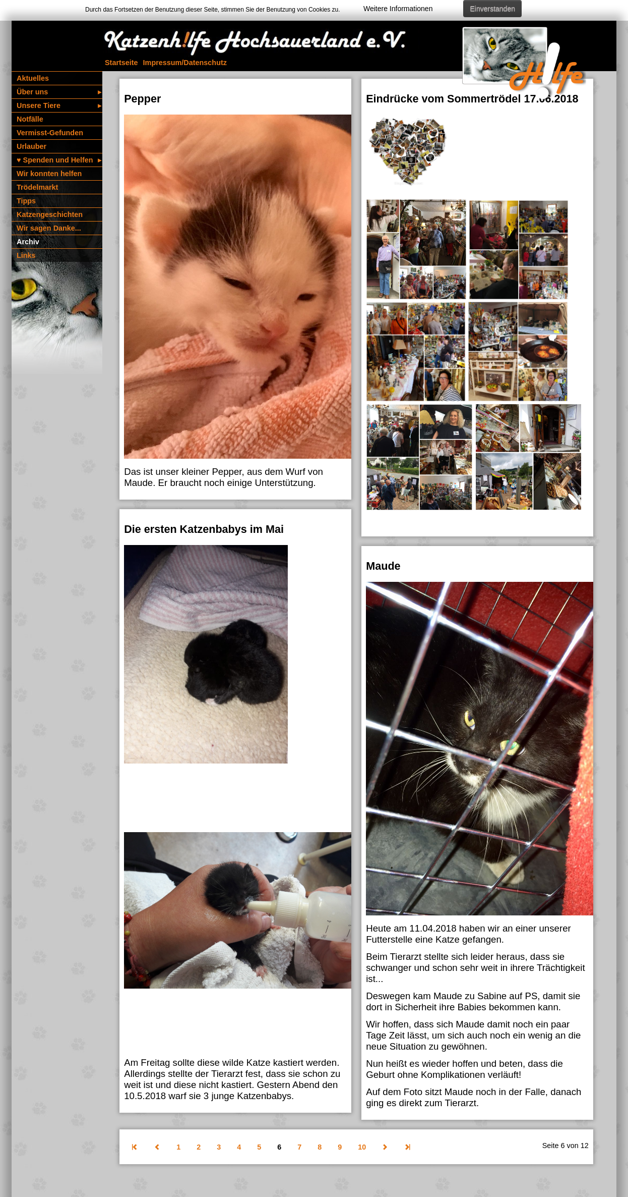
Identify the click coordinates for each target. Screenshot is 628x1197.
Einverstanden (492, 9)
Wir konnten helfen (49, 174)
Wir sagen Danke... (49, 228)
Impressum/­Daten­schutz (185, 63)
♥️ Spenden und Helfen (59, 160)
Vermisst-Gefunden (50, 133)
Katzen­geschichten (50, 214)
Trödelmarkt (37, 187)
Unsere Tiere (59, 105)
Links (26, 255)
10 (362, 1147)
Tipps (26, 201)
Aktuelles (33, 78)
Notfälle (30, 119)
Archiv (28, 242)
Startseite (121, 63)
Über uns (59, 92)
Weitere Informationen (397, 9)
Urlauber (31, 146)
